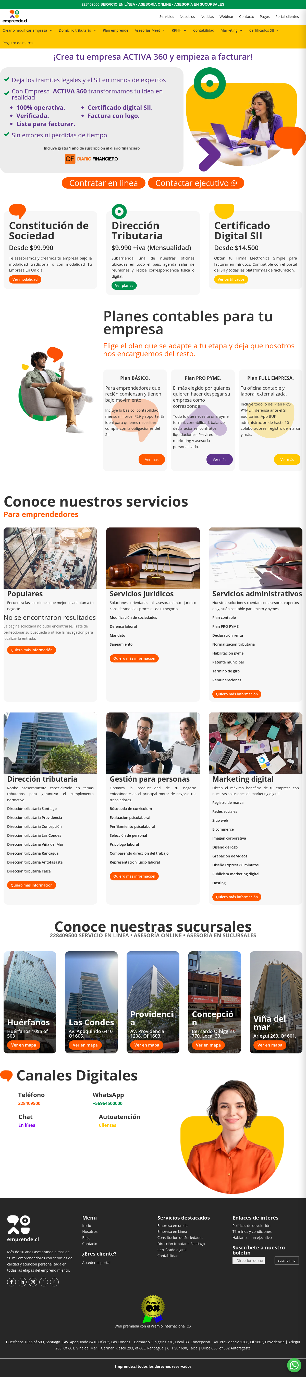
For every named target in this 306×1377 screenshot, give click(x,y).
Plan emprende (115, 30)
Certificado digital (172, 1249)
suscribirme (286, 1260)
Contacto (246, 16)
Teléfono (31, 1094)
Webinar (226, 16)
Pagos (265, 16)
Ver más (151, 459)
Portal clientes (287, 16)
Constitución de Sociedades (180, 1237)
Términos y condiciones (252, 1231)
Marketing (229, 30)
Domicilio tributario (75, 30)
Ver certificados (231, 279)
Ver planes (124, 285)
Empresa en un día (173, 1225)
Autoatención (119, 1116)
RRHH (176, 30)
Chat (25, 1116)
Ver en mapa (23, 1045)
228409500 (91, 4)
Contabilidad (203, 30)
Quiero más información (32, 649)
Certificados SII (261, 30)
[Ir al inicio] (15, 16)
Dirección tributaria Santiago (181, 1243)
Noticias (207, 16)
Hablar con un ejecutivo (252, 1237)
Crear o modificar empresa (25, 30)
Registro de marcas (18, 42)
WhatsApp (108, 1094)
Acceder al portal (96, 1262)
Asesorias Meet (147, 30)
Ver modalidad (25, 279)
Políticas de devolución (251, 1225)
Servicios (167, 16)
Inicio (86, 1225)
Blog (86, 1237)
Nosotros (187, 16)
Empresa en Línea (172, 1231)
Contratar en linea (103, 182)
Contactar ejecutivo (196, 182)
